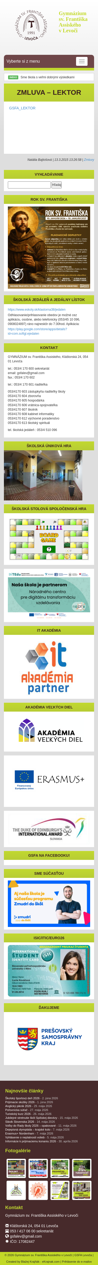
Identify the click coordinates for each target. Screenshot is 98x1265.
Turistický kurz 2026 (28, 1113)
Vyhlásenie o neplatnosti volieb (34, 1137)
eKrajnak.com (51, 1261)
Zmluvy (89, 160)
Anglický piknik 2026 (28, 1106)
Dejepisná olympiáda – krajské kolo (37, 1129)
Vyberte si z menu (47, 61)
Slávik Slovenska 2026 (30, 1121)
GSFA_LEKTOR (22, 108)
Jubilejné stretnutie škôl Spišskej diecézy (41, 1117)
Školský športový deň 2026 (31, 1098)
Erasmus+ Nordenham (29, 1133)
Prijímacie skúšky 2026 (29, 1102)
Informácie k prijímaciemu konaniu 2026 (41, 1141)
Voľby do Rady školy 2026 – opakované (41, 1125)
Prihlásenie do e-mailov (77, 1261)
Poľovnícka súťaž (26, 1110)
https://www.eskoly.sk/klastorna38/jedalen (37, 309)
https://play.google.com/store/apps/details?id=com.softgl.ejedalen (37, 331)
